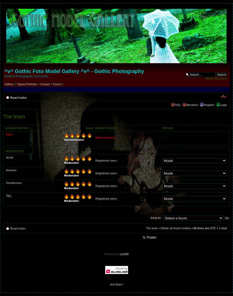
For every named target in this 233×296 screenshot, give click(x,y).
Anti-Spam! (116, 284)
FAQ (177, 104)
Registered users (106, 160)
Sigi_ (9, 195)
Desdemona (13, 182)
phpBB (124, 254)
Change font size (223, 96)
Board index (18, 97)
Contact (45, 84)
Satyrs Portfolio (27, 84)
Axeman (11, 170)
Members (192, 104)
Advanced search (216, 78)
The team (152, 228)
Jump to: (155, 217)
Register (209, 104)
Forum (57, 84)
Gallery (8, 84)
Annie (9, 157)
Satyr (9, 134)
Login (223, 104)
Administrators (105, 137)
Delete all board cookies (175, 228)
